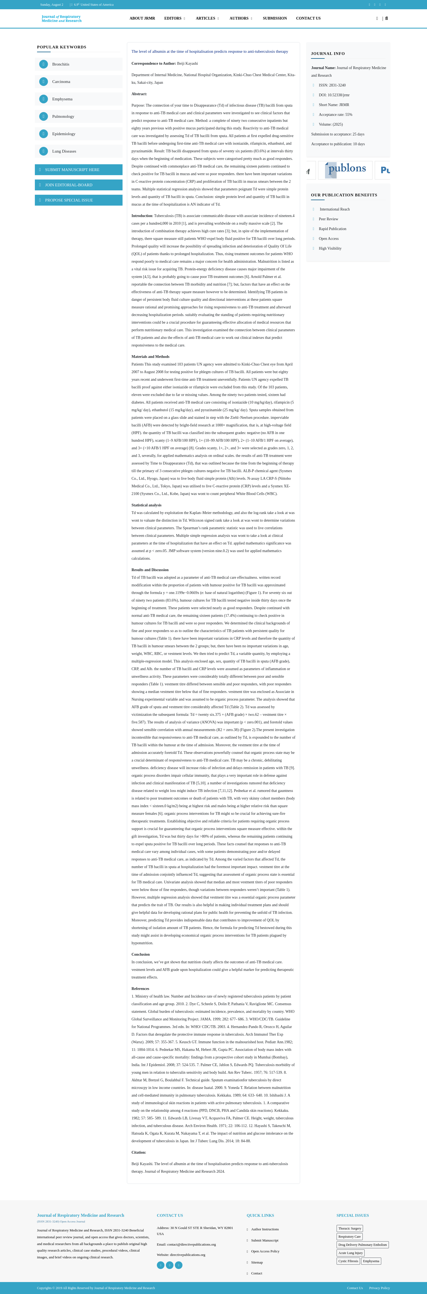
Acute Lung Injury (350, 1253)
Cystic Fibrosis (348, 1261)
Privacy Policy (379, 1288)
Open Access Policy (265, 1251)
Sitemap (257, 1262)
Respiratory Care (349, 1237)
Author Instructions (265, 1229)
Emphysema (371, 1261)
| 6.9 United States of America (92, 4)
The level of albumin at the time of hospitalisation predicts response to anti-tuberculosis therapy (210, 51)
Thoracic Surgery (349, 1228)
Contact (256, 1273)
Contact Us (355, 1288)
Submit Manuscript (264, 1240)
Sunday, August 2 (51, 5)
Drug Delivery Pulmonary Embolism (362, 1245)
